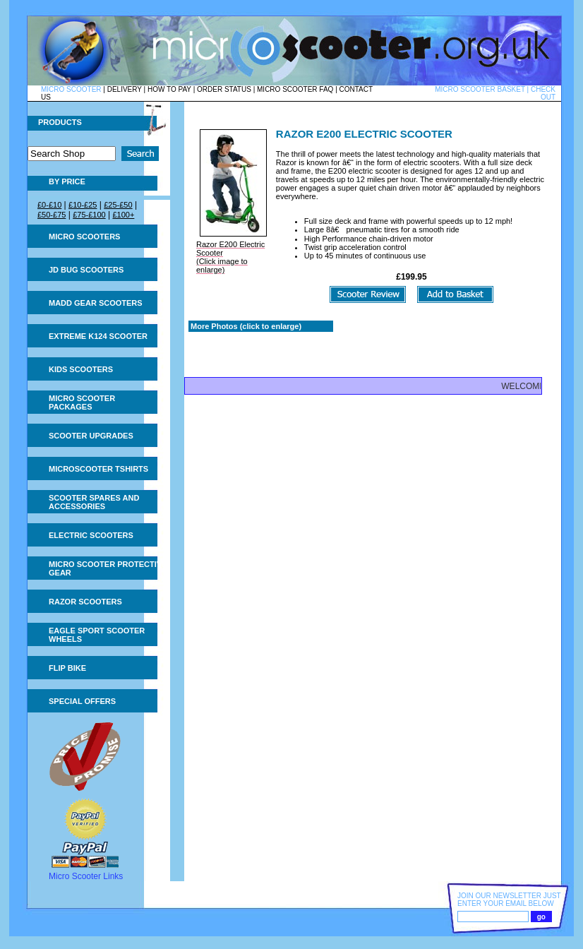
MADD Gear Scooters (96, 303)
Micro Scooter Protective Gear (108, 568)
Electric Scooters (91, 535)
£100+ (123, 214)
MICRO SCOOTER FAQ (295, 89)
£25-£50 (118, 205)
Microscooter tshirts (98, 469)
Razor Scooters (85, 601)
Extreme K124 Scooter (98, 336)
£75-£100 (89, 214)
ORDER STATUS (224, 89)
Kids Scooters (81, 369)
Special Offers (82, 701)
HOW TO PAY (169, 89)
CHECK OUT (543, 93)
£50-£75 (51, 214)
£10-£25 (82, 205)
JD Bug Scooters (86, 269)
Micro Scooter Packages (82, 402)
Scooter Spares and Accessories (94, 502)
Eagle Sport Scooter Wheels (97, 634)
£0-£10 (49, 205)
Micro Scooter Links (86, 876)
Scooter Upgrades (91, 435)
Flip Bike (67, 668)
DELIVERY (124, 89)
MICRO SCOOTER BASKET (480, 89)
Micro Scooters (84, 236)
